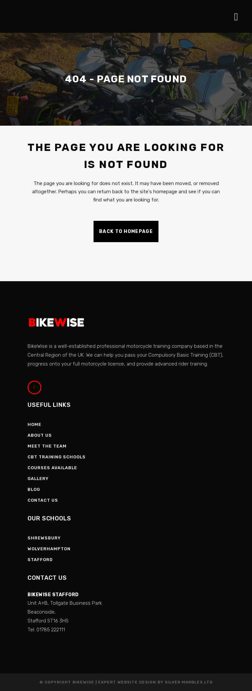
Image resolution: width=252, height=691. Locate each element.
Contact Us (43, 500)
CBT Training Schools (57, 456)
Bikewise (83, 682)
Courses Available (52, 467)
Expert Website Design (127, 682)
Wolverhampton (49, 548)
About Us (40, 435)
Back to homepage (126, 231)
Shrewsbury (44, 537)
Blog (34, 489)
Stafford (40, 559)
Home (34, 424)
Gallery (38, 478)
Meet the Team (47, 446)
